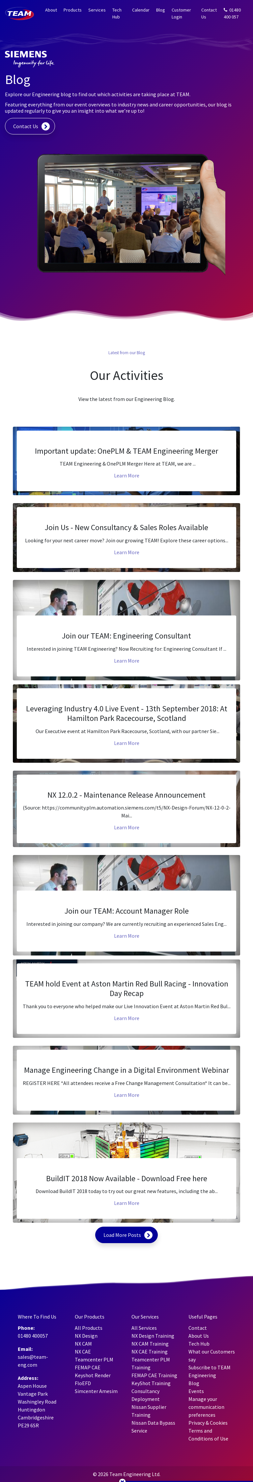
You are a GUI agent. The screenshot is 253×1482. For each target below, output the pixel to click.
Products (73, 10)
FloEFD (83, 1383)
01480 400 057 (232, 13)
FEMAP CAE (87, 1367)
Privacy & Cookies (208, 1422)
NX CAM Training (150, 1343)
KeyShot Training (151, 1383)
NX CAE (83, 1351)
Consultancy (145, 1391)
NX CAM (83, 1343)
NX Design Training (152, 1335)
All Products (88, 1328)
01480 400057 (33, 1335)
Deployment (145, 1399)
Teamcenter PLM (94, 1359)
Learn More (126, 475)
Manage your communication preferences (206, 1407)
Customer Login (181, 13)
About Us (198, 1335)
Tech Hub (117, 13)
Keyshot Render (93, 1375)
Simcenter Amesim (96, 1391)
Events (196, 1391)
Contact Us (209, 13)
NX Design (86, 1335)
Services (97, 10)
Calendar (141, 10)
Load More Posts (122, 1235)
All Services (144, 1328)
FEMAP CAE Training (154, 1375)
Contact (197, 1328)
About (51, 10)
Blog (160, 10)
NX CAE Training (149, 1351)
